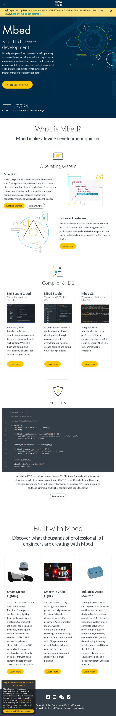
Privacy (58, 708)
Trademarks (78, 708)
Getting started (14, 205)
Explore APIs (35, 205)
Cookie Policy (23, 700)
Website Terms (46, 708)
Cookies (67, 708)
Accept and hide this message (18, 711)
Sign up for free (17, 84)
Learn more (68, 246)
